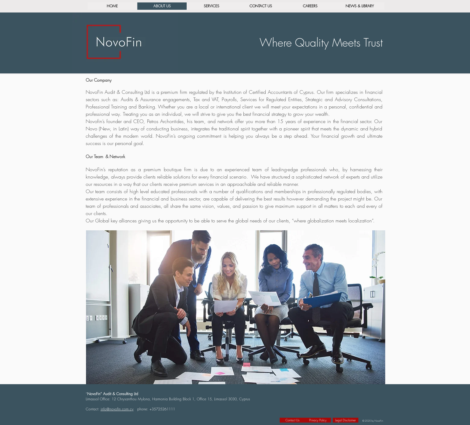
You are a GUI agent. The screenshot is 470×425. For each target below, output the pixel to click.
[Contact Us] (292, 420)
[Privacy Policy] (318, 420)
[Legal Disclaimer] (345, 420)
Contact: (93, 409)
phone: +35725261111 (156, 409)
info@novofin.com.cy (117, 409)
